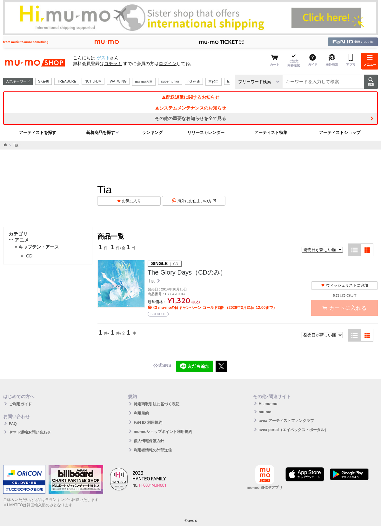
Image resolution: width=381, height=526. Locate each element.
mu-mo (265, 412)
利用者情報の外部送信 (153, 450)
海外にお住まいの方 (196, 201)
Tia (152, 280)
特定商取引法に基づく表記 (156, 404)
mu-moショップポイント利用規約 (163, 431)
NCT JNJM (93, 81)
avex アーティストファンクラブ (286, 420)
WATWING (118, 81)
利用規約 (141, 413)
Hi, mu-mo (268, 404)
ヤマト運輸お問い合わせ (30, 432)
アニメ (19, 240)
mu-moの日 (144, 81)
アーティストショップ (339, 132)
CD (29, 255)
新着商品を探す (100, 132)
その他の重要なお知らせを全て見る (190, 118)
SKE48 (43, 81)
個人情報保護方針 (149, 441)
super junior (170, 81)
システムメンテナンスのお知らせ (190, 107)
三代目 (213, 81)
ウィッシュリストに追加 (344, 285)
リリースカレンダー (205, 132)
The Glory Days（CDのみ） (187, 272)
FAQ (13, 424)
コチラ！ (113, 63)
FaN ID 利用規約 (148, 422)
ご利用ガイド (20, 404)
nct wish (194, 81)
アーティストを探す (37, 132)
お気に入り (131, 201)
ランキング (152, 132)
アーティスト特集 (270, 132)
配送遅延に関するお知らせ (190, 97)
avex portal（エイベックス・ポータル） (293, 430)
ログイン (168, 63)
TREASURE (66, 81)
